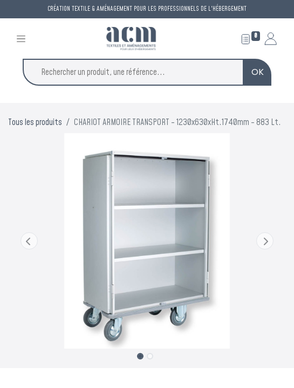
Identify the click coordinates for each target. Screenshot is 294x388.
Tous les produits (35, 122)
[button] (29, 240)
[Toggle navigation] (21, 38)
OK (257, 72)
